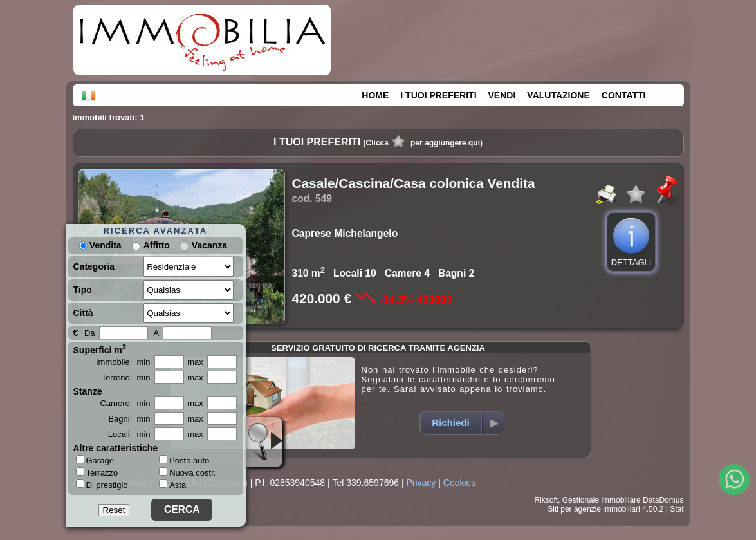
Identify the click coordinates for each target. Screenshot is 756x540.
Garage (95, 460)
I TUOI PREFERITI (438, 95)
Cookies (459, 483)
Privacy (421, 483)
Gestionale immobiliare (601, 500)
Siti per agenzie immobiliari (594, 509)
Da (89, 333)
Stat (676, 509)
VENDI (502, 95)
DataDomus (663, 500)
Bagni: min (129, 419)
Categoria (94, 266)
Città (83, 313)
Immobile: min (123, 362)
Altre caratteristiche (115, 448)
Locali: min (129, 434)
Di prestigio (102, 484)
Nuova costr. (187, 473)
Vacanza (209, 245)
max (195, 362)
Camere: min (125, 403)
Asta (172, 485)
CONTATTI (624, 95)
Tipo (82, 289)
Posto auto (184, 460)
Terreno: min (126, 377)
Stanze (87, 391)
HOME (375, 95)
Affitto (156, 245)
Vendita (100, 245)
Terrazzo (97, 472)
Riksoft (546, 500)
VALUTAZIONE (558, 95)
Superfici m (100, 348)
